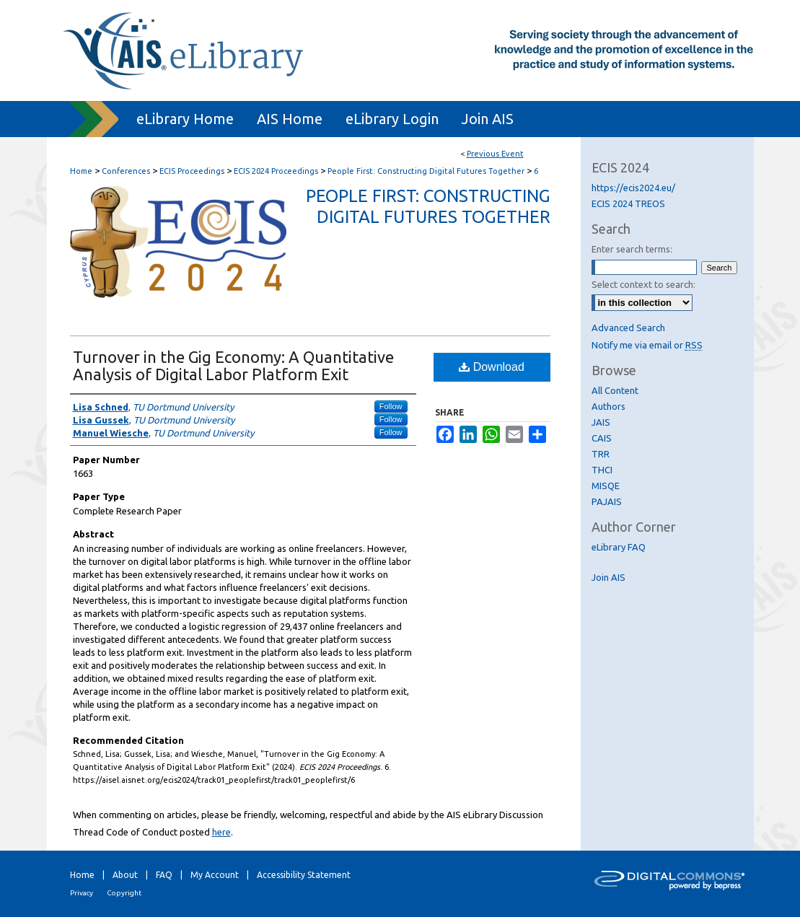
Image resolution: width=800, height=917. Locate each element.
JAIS (601, 422)
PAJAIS (607, 501)
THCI (602, 470)
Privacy (81, 893)
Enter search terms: (632, 249)
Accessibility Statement (304, 874)
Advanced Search (628, 328)
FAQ (164, 874)
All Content (615, 390)
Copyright (124, 893)
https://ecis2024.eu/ (633, 188)
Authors (608, 406)
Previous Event (495, 153)
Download (491, 367)
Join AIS (608, 577)
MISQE (606, 486)
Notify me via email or (647, 345)
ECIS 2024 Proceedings (277, 171)
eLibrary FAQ (619, 547)
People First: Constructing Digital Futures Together (427, 171)
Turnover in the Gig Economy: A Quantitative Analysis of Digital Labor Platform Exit (233, 365)
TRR (601, 454)
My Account (214, 874)
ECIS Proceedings (193, 171)
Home (81, 171)
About (125, 874)
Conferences (127, 171)
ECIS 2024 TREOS (628, 203)
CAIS (602, 438)
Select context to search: (643, 284)
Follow (391, 406)
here (221, 832)
